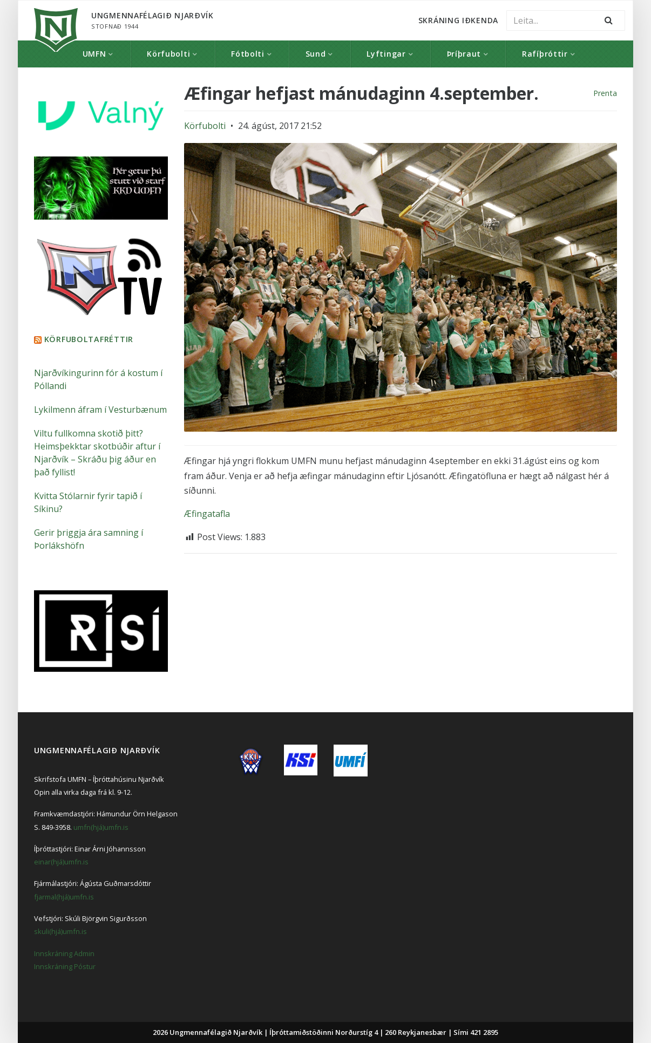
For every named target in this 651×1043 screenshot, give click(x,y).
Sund (316, 54)
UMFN (94, 54)
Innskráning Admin (64, 953)
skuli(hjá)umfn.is (60, 931)
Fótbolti (248, 54)
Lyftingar (386, 54)
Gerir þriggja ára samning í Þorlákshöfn (88, 538)
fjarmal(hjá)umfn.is (64, 896)
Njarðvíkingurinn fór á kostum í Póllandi (98, 378)
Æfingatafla (207, 514)
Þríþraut (464, 54)
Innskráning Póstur (65, 966)
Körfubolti (168, 54)
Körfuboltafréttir (88, 338)
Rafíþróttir (545, 54)
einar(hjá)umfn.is (61, 861)
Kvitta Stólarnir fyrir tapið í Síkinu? (88, 501)
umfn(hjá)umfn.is (100, 826)
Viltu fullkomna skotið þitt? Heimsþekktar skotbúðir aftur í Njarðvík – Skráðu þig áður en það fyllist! (97, 452)
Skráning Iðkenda (458, 20)
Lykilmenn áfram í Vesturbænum (100, 409)
